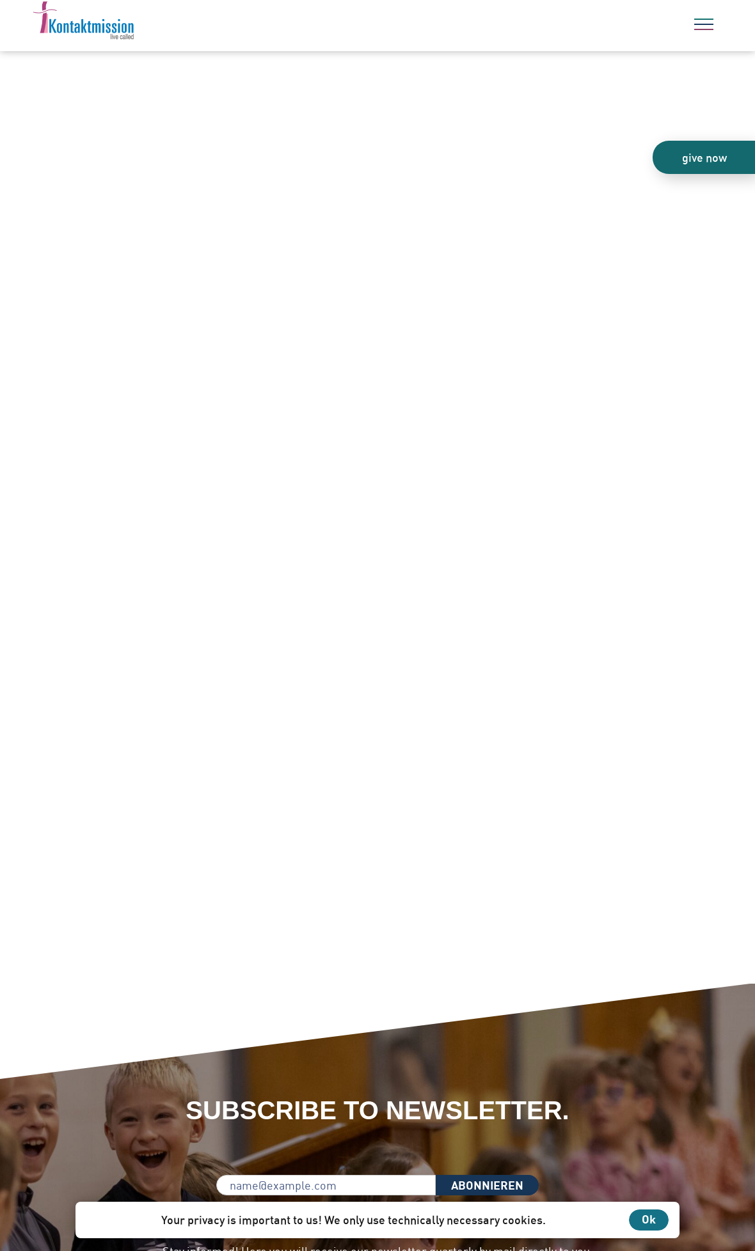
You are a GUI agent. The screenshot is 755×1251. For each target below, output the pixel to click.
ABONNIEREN (487, 1185)
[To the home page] (118, 22)
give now (704, 157)
